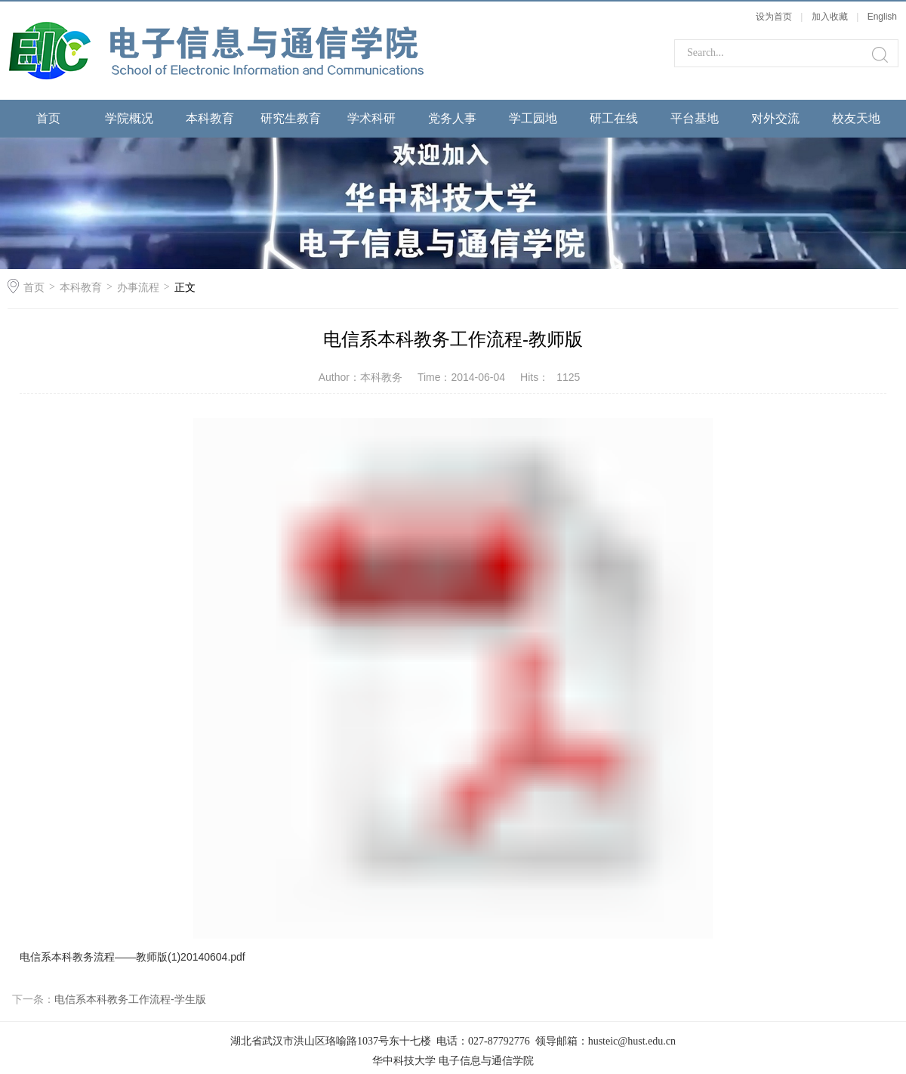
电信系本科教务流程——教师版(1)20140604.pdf (132, 957)
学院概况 (129, 118)
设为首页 (774, 16)
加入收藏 (830, 16)
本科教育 (210, 118)
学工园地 (533, 118)
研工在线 (614, 118)
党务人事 (452, 118)
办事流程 (138, 287)
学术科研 (371, 118)
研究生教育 (290, 118)
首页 (48, 118)
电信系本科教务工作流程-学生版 (130, 999)
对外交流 (775, 118)
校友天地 (856, 118)
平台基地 (694, 118)
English (882, 16)
